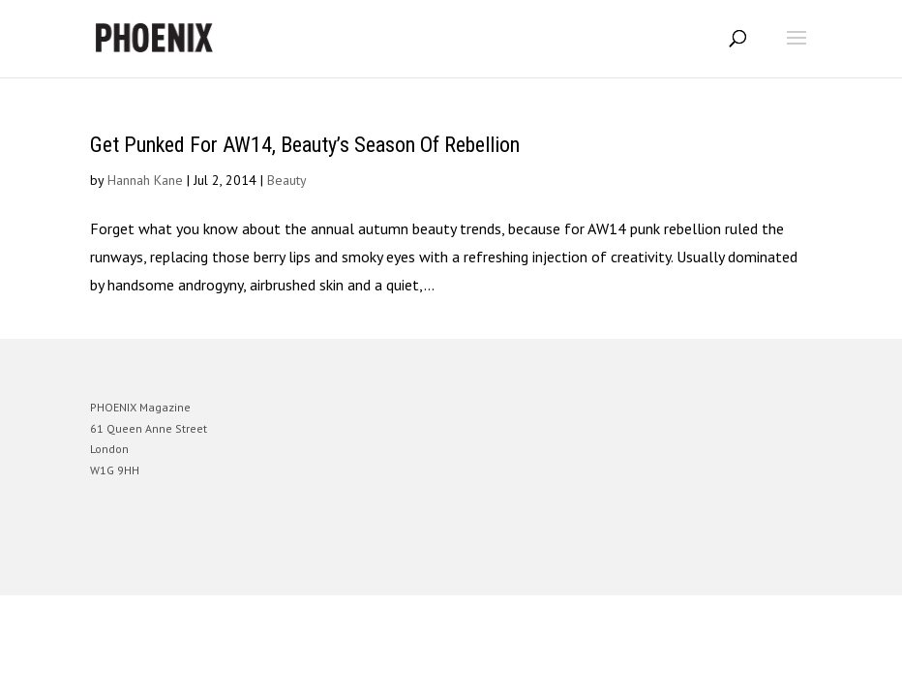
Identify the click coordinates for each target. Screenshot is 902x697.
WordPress (544, 566)
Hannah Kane (145, 180)
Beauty (287, 180)
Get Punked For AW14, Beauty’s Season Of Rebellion (305, 145)
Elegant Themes (424, 566)
